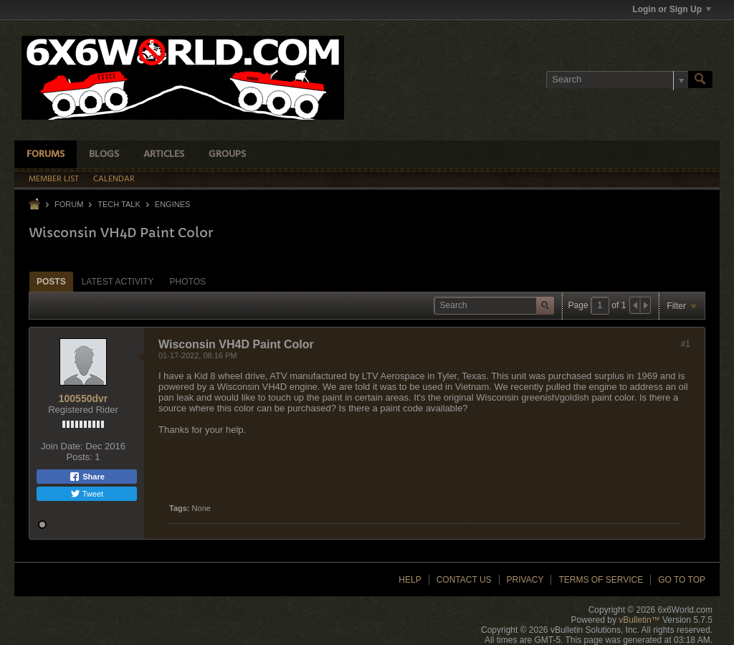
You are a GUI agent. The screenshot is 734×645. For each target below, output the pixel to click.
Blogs (104, 154)
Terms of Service (600, 580)
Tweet (86, 494)
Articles (163, 154)
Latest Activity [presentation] (118, 282)
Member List (54, 179)
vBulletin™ (639, 620)
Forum (68, 204)
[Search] (617, 79)
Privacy (525, 580)
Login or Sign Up (671, 9)
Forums (46, 154)
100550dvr (83, 398)
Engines (173, 204)
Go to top (681, 580)
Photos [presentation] (188, 282)
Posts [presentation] (51, 282)
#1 (685, 344)
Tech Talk (118, 204)
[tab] (51, 281)
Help (410, 580)
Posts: (79, 457)
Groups (227, 154)
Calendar (114, 179)
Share (87, 476)
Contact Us (464, 580)
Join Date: (62, 446)
